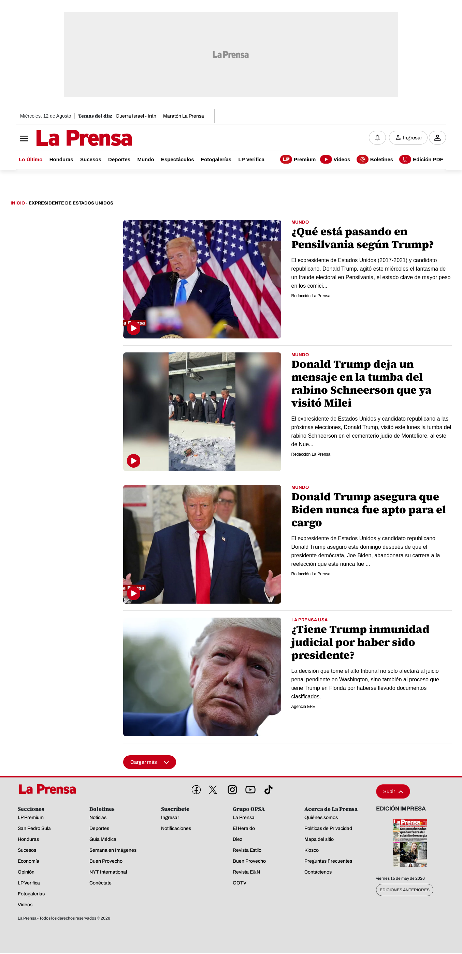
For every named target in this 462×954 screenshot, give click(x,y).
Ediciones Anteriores (405, 890)
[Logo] (67, 138)
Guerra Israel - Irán (136, 116)
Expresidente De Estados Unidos (71, 203)
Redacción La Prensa (311, 296)
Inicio (18, 203)
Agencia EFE (303, 707)
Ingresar (412, 138)
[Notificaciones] (377, 138)
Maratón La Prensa (183, 116)
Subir (393, 792)
